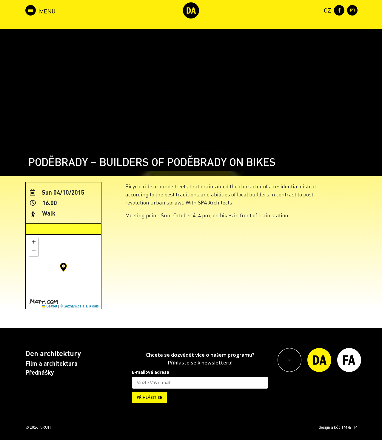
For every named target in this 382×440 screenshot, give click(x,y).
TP (354, 427)
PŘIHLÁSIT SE (149, 397)
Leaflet (49, 306)
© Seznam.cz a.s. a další (80, 306)
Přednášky (39, 372)
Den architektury (53, 353)
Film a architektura (51, 363)
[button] (63, 267)
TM (344, 427)
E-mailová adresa (150, 372)
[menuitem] (326, 9)
